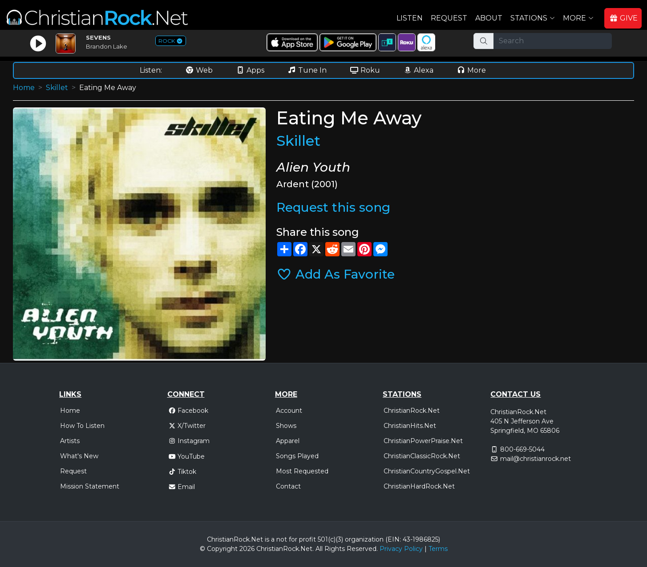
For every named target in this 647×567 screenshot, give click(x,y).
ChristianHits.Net (410, 426)
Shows (286, 426)
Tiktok (182, 471)
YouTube (186, 456)
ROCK (170, 40)
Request (449, 18)
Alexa (418, 70)
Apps (250, 70)
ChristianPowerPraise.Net (423, 441)
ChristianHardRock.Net (419, 486)
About (488, 18)
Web (199, 70)
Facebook (188, 410)
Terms (438, 549)
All (319, 549)
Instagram (189, 441)
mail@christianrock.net (535, 459)
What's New (79, 456)
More (471, 70)
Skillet (57, 87)
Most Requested (302, 471)
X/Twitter (187, 426)
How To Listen (82, 426)
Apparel (287, 441)
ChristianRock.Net (412, 410)
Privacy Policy (401, 549)
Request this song (333, 207)
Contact (288, 486)
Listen (409, 18)
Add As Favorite (335, 274)
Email (181, 487)
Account (289, 410)
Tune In (307, 70)
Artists (70, 441)
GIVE (623, 18)
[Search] (552, 41)
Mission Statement (89, 486)
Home (24, 87)
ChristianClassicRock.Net (422, 456)
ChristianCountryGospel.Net (427, 471)
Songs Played (297, 456)
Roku (365, 70)
